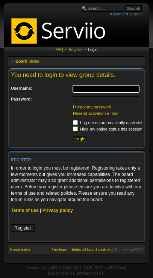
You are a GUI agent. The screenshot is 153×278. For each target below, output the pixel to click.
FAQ (59, 50)
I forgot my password (92, 107)
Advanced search (126, 14)
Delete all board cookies (90, 250)
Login (92, 50)
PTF (100, 273)
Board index (27, 61)
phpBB (52, 268)
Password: (21, 99)
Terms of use (25, 210)
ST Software (80, 273)
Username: (21, 88)
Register (76, 50)
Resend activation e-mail (95, 113)
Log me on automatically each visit (108, 122)
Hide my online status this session (107, 129)
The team (59, 250)
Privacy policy (57, 210)
